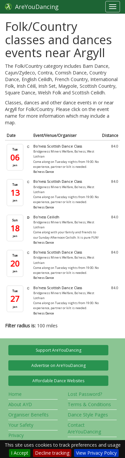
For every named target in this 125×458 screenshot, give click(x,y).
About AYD (20, 404)
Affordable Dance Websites (58, 381)
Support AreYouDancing (58, 350)
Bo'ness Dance (43, 172)
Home (15, 394)
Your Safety (20, 425)
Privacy (16, 435)
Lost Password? (85, 394)
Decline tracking (52, 453)
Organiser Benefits (28, 414)
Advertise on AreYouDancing (58, 365)
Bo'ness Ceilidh (46, 217)
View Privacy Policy (96, 453)
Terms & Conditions (89, 404)
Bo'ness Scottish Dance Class (57, 146)
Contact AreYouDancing (84, 428)
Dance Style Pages (88, 414)
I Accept (19, 453)
